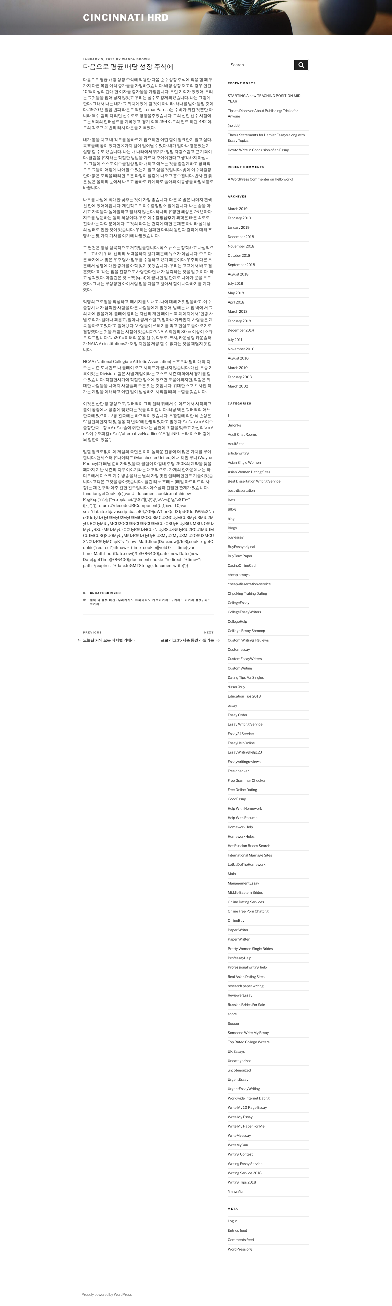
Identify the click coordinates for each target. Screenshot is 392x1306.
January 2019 (239, 227)
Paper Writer (238, 930)
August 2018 (238, 274)
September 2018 (241, 264)
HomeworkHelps (241, 836)
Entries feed (237, 1230)
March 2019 (238, 208)
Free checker (238, 771)
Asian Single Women (244, 462)
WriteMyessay (239, 1135)
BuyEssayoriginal (241, 546)
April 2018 (236, 302)
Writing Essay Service (245, 1164)
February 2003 (240, 377)
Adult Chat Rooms (242, 434)
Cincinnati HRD (126, 17)
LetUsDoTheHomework (247, 864)
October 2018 (239, 255)
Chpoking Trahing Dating (247, 593)
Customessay (239, 649)
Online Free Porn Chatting (248, 911)
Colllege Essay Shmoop (246, 630)
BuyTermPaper (240, 556)
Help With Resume (243, 818)
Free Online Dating (242, 790)
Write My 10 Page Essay (247, 1107)
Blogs (232, 528)
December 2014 (241, 330)
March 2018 (238, 311)
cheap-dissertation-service (249, 584)
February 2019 (239, 218)
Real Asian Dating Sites (246, 976)
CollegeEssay (238, 602)
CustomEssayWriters (245, 658)
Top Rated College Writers (249, 1042)
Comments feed (241, 1240)
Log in (232, 1221)
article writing (238, 453)
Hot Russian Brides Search (249, 846)
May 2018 (236, 293)
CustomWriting (240, 668)
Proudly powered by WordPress (107, 1294)
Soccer (233, 1023)
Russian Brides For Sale (246, 1004)
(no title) (234, 125)
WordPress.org (240, 1249)
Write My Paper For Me (246, 1126)
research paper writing (246, 986)
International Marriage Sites (250, 855)
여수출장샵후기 (162, 217)
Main (232, 874)
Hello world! (284, 179)
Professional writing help (247, 967)
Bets (231, 500)
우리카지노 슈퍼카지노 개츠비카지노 (145, 600)
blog (231, 518)
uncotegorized (239, 1070)
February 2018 (239, 321)
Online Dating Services (246, 902)
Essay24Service (241, 734)
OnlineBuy (236, 920)
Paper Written (239, 939)
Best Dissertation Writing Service (254, 481)
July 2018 (235, 283)
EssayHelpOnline (241, 743)
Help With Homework (245, 808)
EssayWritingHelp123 (245, 752)
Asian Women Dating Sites (249, 472)
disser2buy (236, 687)
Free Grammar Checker (247, 780)
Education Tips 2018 (244, 696)
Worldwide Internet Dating (249, 1098)
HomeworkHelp (240, 827)
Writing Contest (240, 1154)
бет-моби (235, 1192)
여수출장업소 (155, 205)
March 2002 (238, 386)
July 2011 (235, 340)
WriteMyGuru (238, 1145)
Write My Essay (240, 1117)
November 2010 (241, 349)
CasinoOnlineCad (242, 565)
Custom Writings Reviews (248, 640)
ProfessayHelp (239, 958)
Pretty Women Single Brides (250, 948)
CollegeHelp (237, 621)
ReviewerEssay (240, 995)
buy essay (236, 537)
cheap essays (239, 574)
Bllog (232, 509)
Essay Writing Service (245, 724)
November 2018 (241, 246)
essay (232, 705)
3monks (234, 425)
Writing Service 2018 (245, 1173)
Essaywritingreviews (244, 762)
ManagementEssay (243, 883)
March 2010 (238, 368)
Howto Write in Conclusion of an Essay (258, 150)
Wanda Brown (136, 59)
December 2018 (241, 236)
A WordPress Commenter (248, 179)
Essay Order (237, 715)
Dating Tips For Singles (246, 677)
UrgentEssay (238, 1079)
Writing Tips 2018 (242, 1182)
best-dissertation (241, 490)
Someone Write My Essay (248, 1032)
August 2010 (238, 358)
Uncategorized (105, 593)
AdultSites (236, 444)
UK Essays (236, 1051)
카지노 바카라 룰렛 (188, 600)
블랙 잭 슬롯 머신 (103, 600)
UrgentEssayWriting (244, 1088)
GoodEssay (237, 799)
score (232, 1014)
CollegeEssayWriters (244, 612)
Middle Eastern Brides (245, 892)
